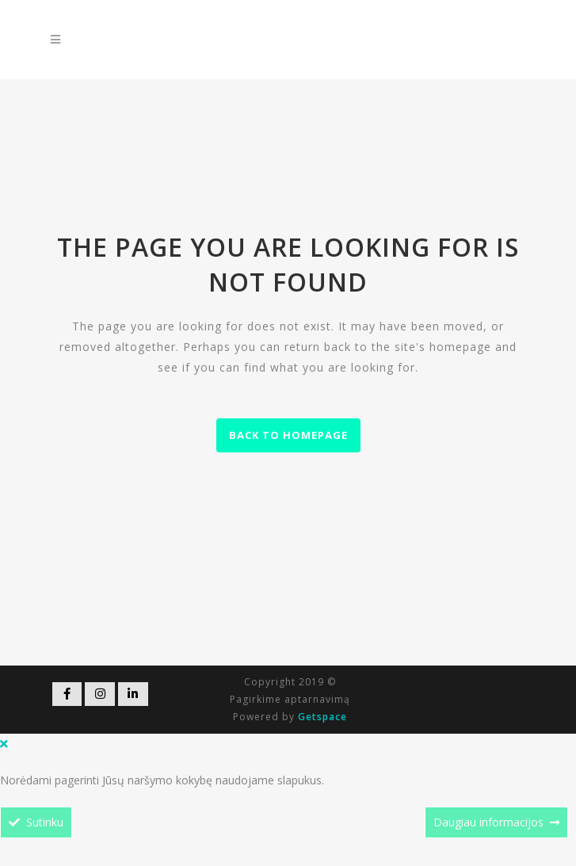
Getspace (322, 716)
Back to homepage (288, 435)
